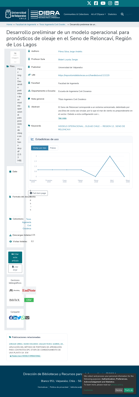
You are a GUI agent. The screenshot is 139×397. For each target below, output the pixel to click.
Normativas (43, 387)
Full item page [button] (38, 193)
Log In (128, 14)
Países (53, 148)
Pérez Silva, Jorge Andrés (70, 51)
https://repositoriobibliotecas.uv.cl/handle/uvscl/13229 (84, 75)
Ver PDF (15, 268)
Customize (88, 390)
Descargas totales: (19, 235)
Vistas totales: (18, 241)
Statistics (112, 14)
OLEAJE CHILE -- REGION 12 (100, 126)
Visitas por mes (39, 148)
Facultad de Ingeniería (26, 24)
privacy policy (117, 384)
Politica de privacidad (59, 387)
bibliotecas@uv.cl (78, 387)
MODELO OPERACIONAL (71, 126)
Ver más (62, 118)
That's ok (129, 390)
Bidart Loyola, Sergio (68, 59)
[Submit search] (122, 14)
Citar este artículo (15, 257)
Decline (119, 390)
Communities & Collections (76, 14)
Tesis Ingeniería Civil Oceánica (53, 24)
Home (9, 24)
